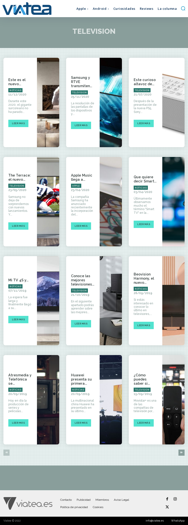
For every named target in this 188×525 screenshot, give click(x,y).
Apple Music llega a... (81, 177)
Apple (76, 186)
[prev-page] (6, 453)
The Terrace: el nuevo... (19, 177)
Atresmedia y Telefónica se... (19, 379)
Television (79, 92)
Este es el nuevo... (16, 82)
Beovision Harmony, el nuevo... (143, 278)
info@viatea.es (155, 520)
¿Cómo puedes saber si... (145, 379)
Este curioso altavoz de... (144, 82)
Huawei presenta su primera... (81, 379)
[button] (183, 8)
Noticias (15, 90)
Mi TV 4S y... (17, 280)
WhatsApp (178, 520)
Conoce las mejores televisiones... (82, 280)
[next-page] (181, 453)
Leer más (18, 123)
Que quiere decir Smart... (144, 179)
